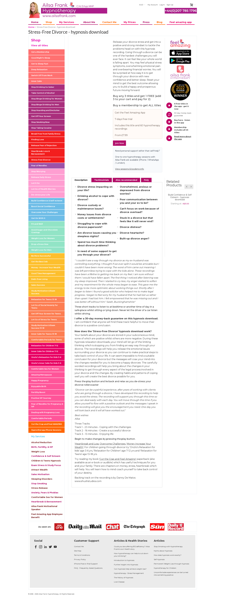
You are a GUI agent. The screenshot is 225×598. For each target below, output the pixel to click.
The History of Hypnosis (123, 577)
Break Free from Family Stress (45, 134)
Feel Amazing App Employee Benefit (47, 516)
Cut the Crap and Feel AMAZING (46, 424)
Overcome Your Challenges (44, 212)
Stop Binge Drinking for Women (46, 99)
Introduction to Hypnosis (124, 560)
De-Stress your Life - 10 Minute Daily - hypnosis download (179, 230)
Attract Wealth (39, 469)
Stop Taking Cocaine (41, 128)
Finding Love (37, 139)
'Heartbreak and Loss (87, 443)
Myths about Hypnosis (163, 551)
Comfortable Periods (41, 418)
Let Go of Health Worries (43, 189)
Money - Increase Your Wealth (45, 267)
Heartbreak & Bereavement (46, 501)
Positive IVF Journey (41, 398)
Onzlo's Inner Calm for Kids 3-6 (46, 363)
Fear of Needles (39, 165)
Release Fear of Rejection (44, 145)
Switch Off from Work (41, 75)
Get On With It (38, 218)
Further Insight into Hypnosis (126, 564)
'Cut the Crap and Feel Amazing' (117, 459)
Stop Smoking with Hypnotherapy (168, 546)
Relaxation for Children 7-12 (44, 346)
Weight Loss (38, 451)
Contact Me (79, 546)
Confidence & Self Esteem (45, 456)
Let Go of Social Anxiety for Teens (44, 306)
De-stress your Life (40, 195)
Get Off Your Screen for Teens (46, 314)
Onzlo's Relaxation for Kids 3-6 (46, 357)
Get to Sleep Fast (39, 64)
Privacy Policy (80, 559)
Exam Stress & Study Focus (46, 465)
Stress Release (39, 488)
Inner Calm (36, 81)
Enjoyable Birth (38, 386)
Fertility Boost (38, 392)
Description (81, 180)
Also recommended (126, 180)
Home (31, 27)
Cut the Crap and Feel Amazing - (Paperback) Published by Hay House (179, 197)
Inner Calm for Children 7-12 (44, 351)
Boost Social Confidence (43, 206)
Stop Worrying (38, 171)
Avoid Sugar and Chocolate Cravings (44, 231)
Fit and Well (37, 224)
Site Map (77, 551)
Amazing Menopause (41, 375)
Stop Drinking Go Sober (42, 87)
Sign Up (170, 5)
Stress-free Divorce (41, 160)
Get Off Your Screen (41, 116)
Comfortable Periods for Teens (46, 340)
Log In (162, 5)
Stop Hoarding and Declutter (45, 110)
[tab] (81, 180)
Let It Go (35, 183)
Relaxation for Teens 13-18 (44, 299)
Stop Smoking (39, 483)
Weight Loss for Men (41, 250)
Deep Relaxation (39, 69)
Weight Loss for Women (43, 238)
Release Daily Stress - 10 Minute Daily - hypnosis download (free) (180, 213)
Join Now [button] (119, 143)
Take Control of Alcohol (43, 93)
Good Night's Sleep (40, 58)
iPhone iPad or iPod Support (86, 564)
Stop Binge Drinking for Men (45, 105)
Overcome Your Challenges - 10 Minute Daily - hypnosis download (180, 246)
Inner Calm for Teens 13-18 (44, 334)
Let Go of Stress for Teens (44, 319)
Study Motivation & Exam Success (43, 292)
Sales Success (38, 285)
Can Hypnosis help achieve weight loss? (130, 569)
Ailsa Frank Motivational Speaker (44, 508)
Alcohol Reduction (41, 442)
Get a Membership (40, 52)
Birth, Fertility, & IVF (42, 447)
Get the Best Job (39, 262)
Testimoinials (101, 180)
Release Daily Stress (41, 177)
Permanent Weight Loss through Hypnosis (171, 564)
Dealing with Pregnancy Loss (45, 412)
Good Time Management (43, 273)
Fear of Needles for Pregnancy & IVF (47, 405)
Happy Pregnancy (40, 380)
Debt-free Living (39, 279)
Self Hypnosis (159, 559)
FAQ (146, 180)
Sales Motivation (40, 474)
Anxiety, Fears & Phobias (44, 492)
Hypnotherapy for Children (165, 568)
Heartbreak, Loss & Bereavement (40, 152)
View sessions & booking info (129, 169)
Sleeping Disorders (41, 479)
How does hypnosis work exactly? (167, 555)
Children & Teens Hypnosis (46, 460)
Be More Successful (41, 256)
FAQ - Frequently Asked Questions (88, 568)
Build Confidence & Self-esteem (46, 201)
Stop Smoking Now (40, 122)
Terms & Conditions (82, 555)
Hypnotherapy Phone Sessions (46, 430)
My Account (153, 5)
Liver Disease (119, 582)
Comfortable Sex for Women (45, 369)
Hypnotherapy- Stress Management (129, 573)
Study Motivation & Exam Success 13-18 (43, 326)
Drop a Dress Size (39, 244)
